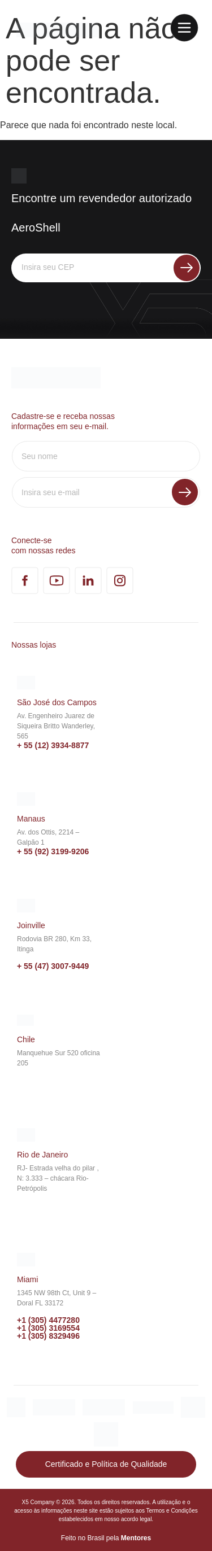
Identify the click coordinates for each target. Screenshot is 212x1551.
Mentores (136, 1538)
